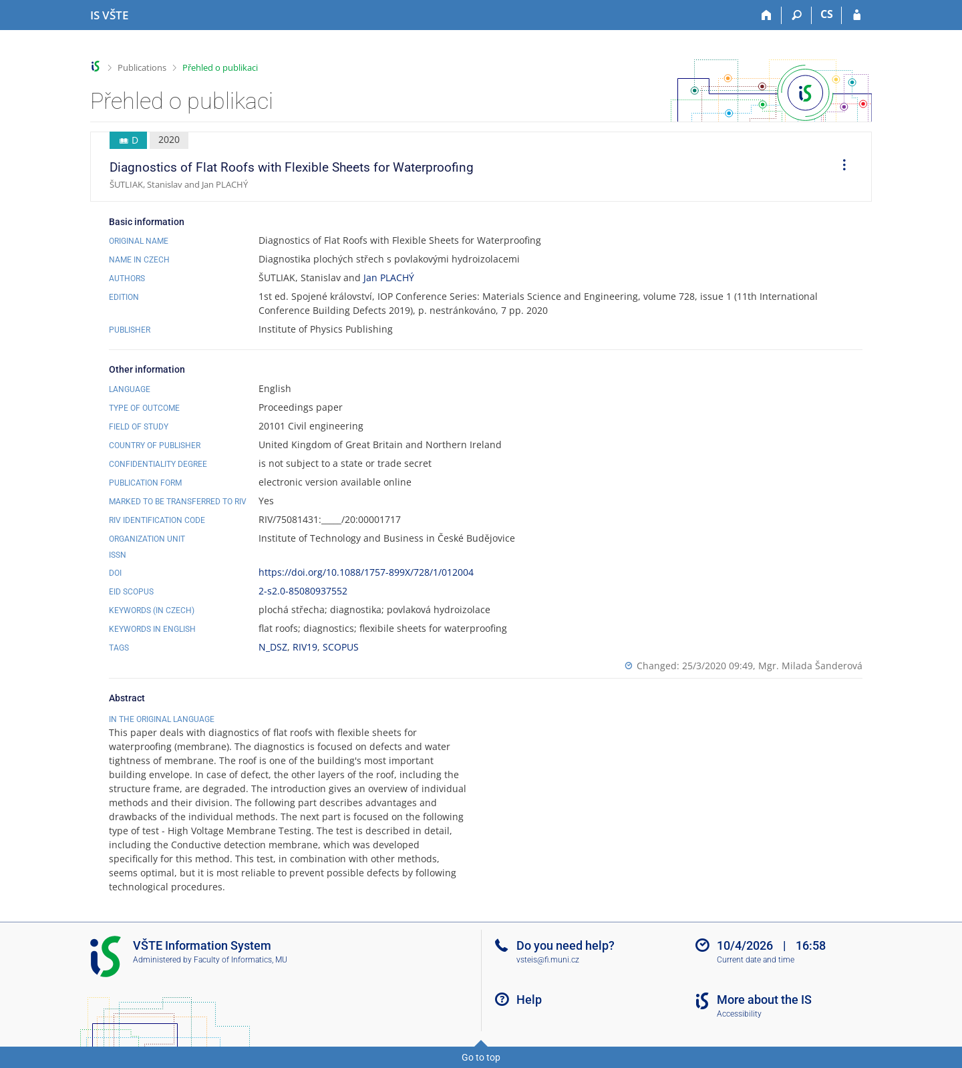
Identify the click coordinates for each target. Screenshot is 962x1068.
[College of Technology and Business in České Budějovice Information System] (109, 15)
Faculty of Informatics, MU (240, 959)
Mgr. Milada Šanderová (810, 665)
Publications (142, 67)
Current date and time (755, 959)
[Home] (767, 15)
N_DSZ (273, 647)
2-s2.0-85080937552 (303, 590)
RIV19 (305, 647)
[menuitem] (839, 167)
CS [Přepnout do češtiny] (826, 14)
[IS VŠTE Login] (857, 15)
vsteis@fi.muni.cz (547, 959)
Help (529, 1000)
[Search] (797, 15)
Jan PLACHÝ (388, 277)
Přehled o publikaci (220, 67)
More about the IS (764, 1000)
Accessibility (739, 1014)
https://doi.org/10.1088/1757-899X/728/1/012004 (366, 572)
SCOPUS (341, 647)
